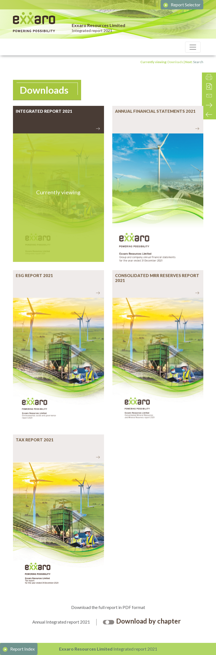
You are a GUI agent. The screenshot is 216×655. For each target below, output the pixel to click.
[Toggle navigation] (193, 47)
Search (198, 62)
